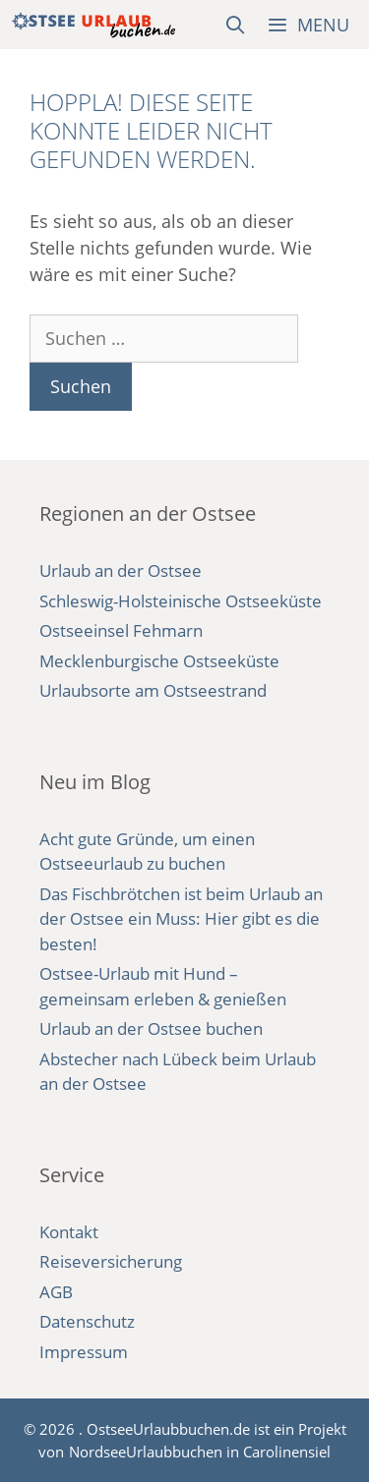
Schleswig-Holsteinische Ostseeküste (180, 601)
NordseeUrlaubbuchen (145, 1451)
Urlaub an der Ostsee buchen (151, 1028)
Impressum (83, 1351)
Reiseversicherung (110, 1261)
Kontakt (68, 1232)
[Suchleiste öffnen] (236, 24)
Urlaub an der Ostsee (120, 570)
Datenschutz (87, 1321)
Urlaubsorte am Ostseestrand (153, 690)
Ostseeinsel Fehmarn (121, 630)
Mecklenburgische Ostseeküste (159, 661)
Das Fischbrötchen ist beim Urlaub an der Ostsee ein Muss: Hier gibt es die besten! (181, 919)
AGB (56, 1292)
